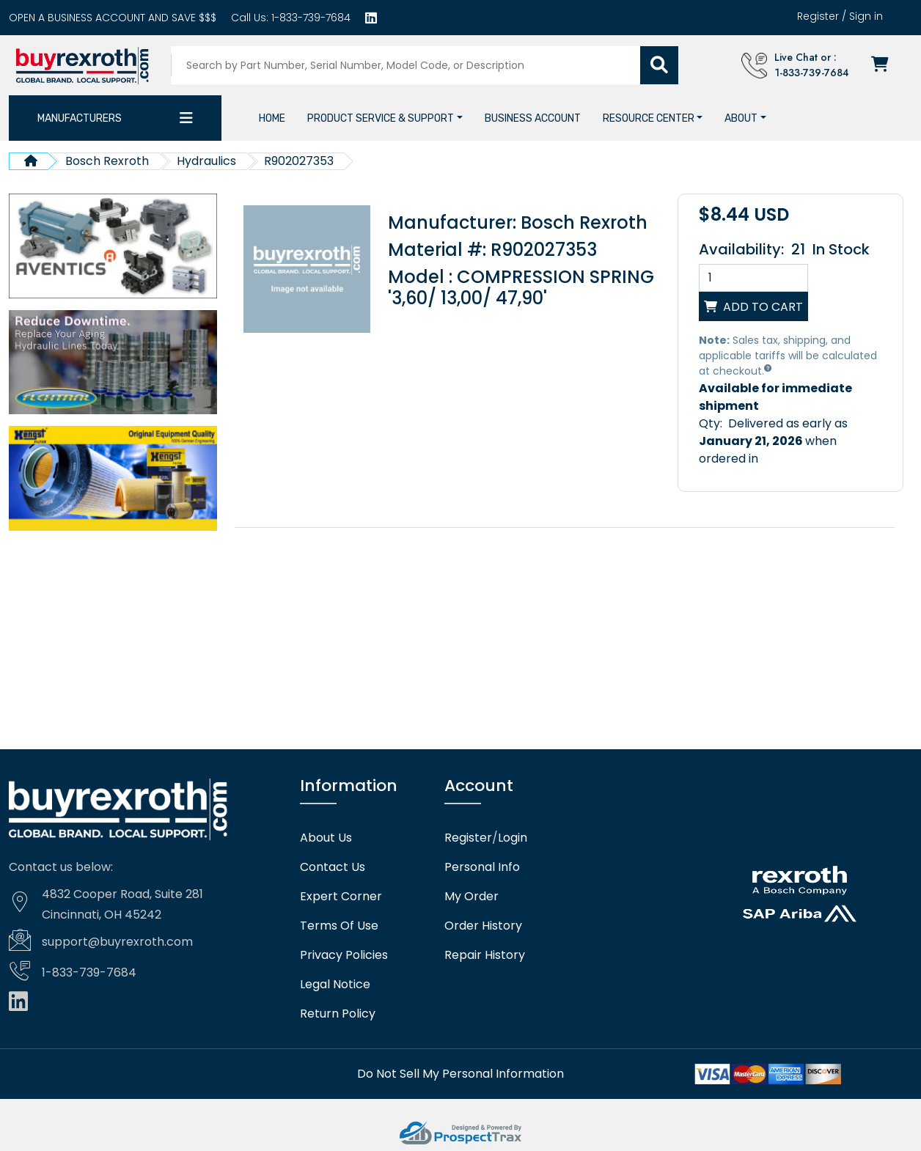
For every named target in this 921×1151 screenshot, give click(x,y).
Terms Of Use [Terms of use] (339, 925)
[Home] (272, 117)
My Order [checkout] (471, 896)
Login (512, 837)
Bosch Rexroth (107, 160)
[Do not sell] (460, 1072)
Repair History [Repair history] (484, 954)
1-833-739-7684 (309, 17)
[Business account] (112, 17)
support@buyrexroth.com (117, 941)
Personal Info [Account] (482, 866)
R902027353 (299, 160)
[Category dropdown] (186, 117)
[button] (385, 117)
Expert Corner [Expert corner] (341, 896)
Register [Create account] (818, 16)
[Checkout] (884, 65)
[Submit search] (661, 64)
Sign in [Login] (866, 16)
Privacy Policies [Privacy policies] (344, 954)
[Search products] (408, 64)
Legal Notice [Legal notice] (335, 984)
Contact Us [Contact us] (332, 866)
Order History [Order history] (483, 925)
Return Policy (337, 1013)
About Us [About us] (326, 837)
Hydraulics (206, 160)
